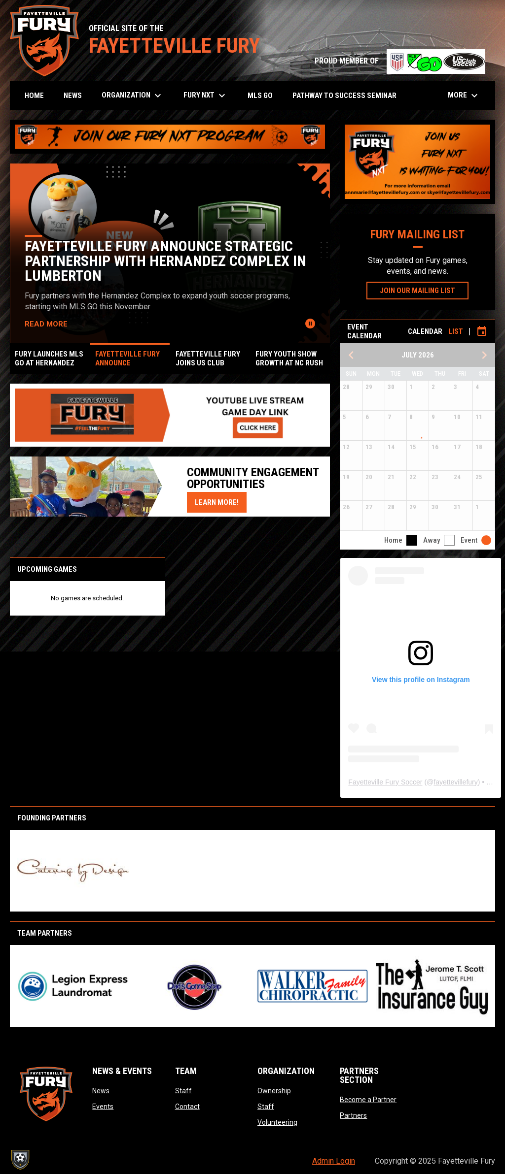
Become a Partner (368, 1100)
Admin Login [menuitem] (333, 1161)
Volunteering (277, 1122)
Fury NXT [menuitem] (205, 95)
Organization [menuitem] (133, 95)
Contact (187, 1106)
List (455, 331)
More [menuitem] (464, 95)
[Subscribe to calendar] (482, 331)
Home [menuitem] (34, 95)
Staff (183, 1091)
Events (102, 1106)
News (100, 1091)
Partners (353, 1115)
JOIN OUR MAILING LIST (424, 290)
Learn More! (221, 502)
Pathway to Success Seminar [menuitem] (344, 95)
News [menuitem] (73, 95)
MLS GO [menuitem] (260, 95)
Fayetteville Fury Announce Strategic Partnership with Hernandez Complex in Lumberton (166, 260)
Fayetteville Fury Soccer (385, 782)
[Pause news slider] (310, 323)
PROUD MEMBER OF (400, 60)
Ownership (274, 1091)
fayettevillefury (455, 782)
